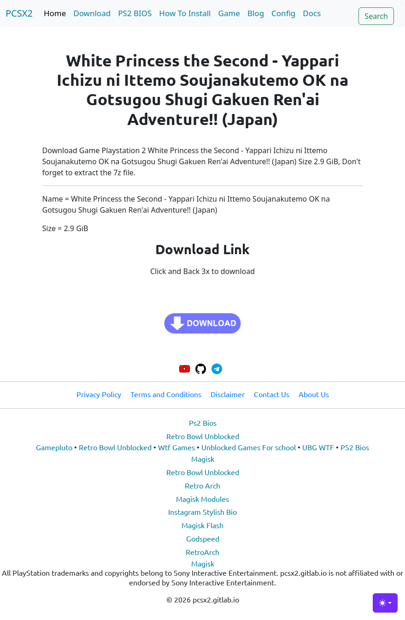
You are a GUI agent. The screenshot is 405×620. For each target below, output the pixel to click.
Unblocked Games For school (248, 447)
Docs (312, 13)
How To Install (185, 13)
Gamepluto (54, 447)
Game (229, 13)
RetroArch (202, 551)
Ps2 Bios (203, 422)
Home (55, 13)
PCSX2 (19, 13)
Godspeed (202, 538)
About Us (314, 394)
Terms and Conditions (165, 394)
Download (92, 13)
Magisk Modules (202, 498)
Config (283, 13)
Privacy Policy (98, 394)
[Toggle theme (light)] (385, 603)
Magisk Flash (202, 525)
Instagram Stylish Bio (202, 511)
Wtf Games (176, 447)
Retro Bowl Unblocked (202, 436)
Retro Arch (202, 485)
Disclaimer (228, 394)
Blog (255, 13)
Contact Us (271, 394)
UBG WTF (318, 447)
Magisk (202, 458)
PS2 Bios (354, 447)
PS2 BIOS (135, 13)
